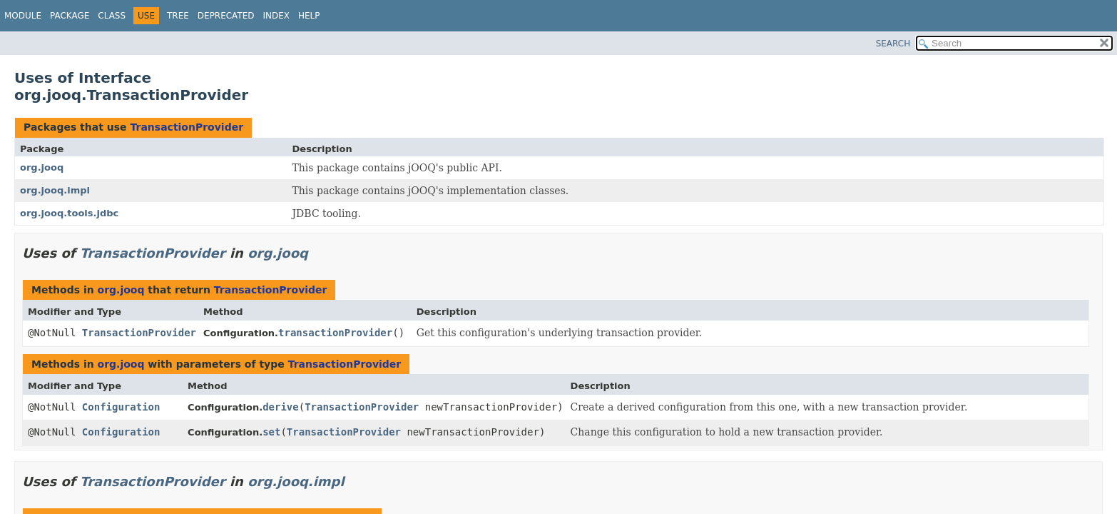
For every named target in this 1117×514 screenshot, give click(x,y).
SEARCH (893, 44)
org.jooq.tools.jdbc (69, 213)
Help (309, 16)
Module (22, 16)
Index (276, 16)
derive (280, 407)
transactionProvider (335, 332)
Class (112, 16)
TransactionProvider (186, 127)
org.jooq (41, 167)
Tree (178, 16)
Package (69, 16)
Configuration (121, 407)
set (271, 432)
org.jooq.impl (55, 190)
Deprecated (226, 16)
